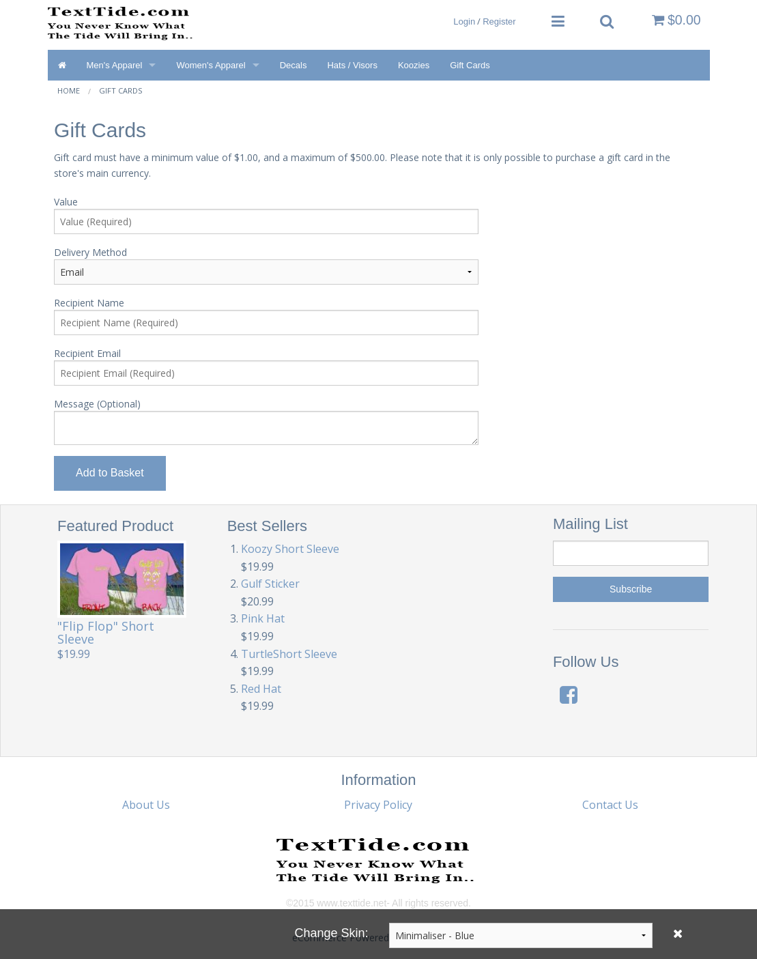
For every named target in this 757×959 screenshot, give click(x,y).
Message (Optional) (97, 403)
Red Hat (261, 688)
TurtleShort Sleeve (289, 653)
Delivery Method (90, 252)
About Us (146, 804)
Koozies (413, 65)
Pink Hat (263, 618)
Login (464, 21)
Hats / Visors (352, 65)
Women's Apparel (210, 65)
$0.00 (676, 19)
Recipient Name (89, 302)
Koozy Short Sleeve (290, 548)
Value (66, 201)
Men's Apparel (115, 65)
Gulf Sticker (270, 583)
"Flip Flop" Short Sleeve (105, 632)
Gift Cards (470, 65)
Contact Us (610, 804)
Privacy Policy (378, 804)
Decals (293, 65)
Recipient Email (87, 353)
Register (499, 21)
